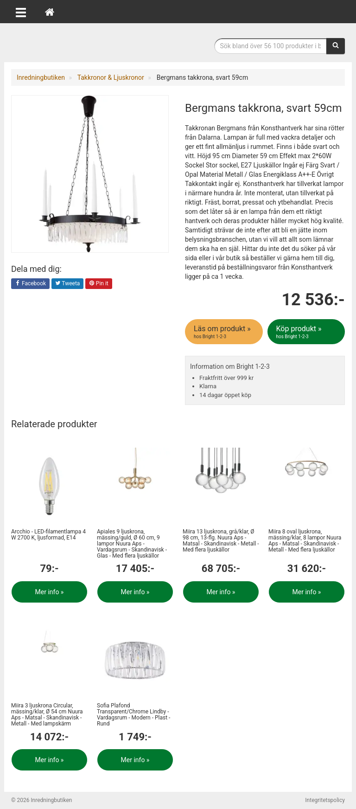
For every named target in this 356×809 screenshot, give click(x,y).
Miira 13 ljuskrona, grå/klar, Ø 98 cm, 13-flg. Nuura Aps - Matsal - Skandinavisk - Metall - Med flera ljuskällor (221, 540)
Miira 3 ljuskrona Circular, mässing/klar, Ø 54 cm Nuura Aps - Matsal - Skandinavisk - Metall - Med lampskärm (47, 714)
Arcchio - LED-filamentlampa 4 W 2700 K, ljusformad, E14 (48, 534)
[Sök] (335, 46)
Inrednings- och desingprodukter (80, 43)
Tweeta (67, 284)
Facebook (30, 284)
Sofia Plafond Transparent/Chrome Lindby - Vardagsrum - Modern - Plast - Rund (133, 714)
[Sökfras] (270, 46)
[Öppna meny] (21, 11)
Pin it (98, 284)
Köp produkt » (307, 332)
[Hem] (50, 11)
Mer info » (49, 592)
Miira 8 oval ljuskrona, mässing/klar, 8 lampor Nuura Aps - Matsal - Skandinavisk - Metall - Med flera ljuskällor (304, 540)
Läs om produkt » (224, 332)
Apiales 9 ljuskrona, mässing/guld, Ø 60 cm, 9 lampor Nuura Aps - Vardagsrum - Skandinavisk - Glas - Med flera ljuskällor (132, 543)
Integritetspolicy (325, 800)
